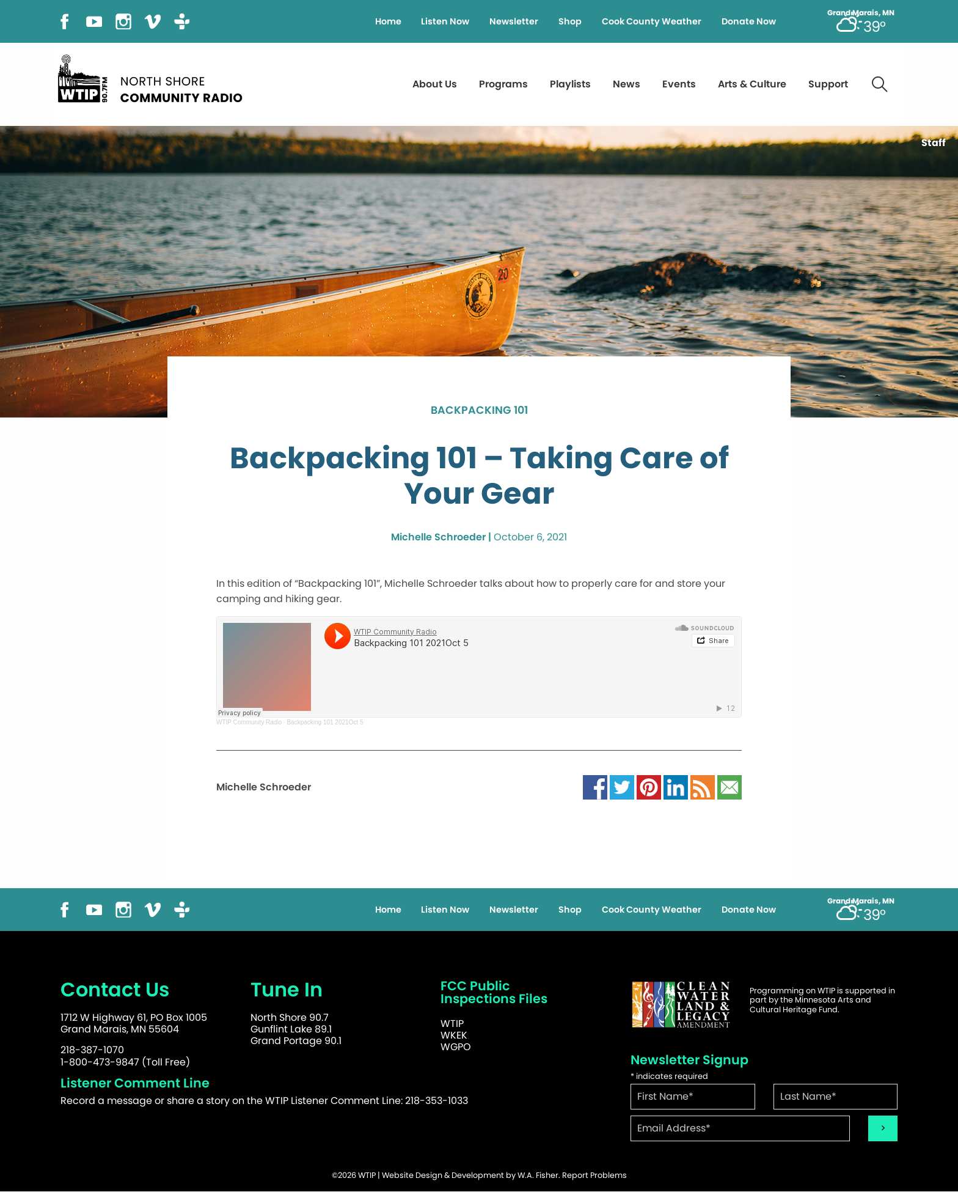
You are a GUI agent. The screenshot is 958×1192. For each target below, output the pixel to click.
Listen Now (445, 21)
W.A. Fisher (537, 1175)
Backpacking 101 (479, 410)
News (626, 84)
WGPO (456, 1047)
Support (828, 84)
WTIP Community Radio (249, 722)
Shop (570, 21)
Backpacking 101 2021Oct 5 (325, 722)
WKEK (454, 1035)
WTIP (452, 1024)
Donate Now (749, 21)
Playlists (570, 84)
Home (388, 21)
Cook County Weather (651, 21)
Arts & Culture (752, 84)
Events (679, 84)
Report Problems (594, 1175)
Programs (503, 84)
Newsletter (513, 21)
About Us (434, 84)
